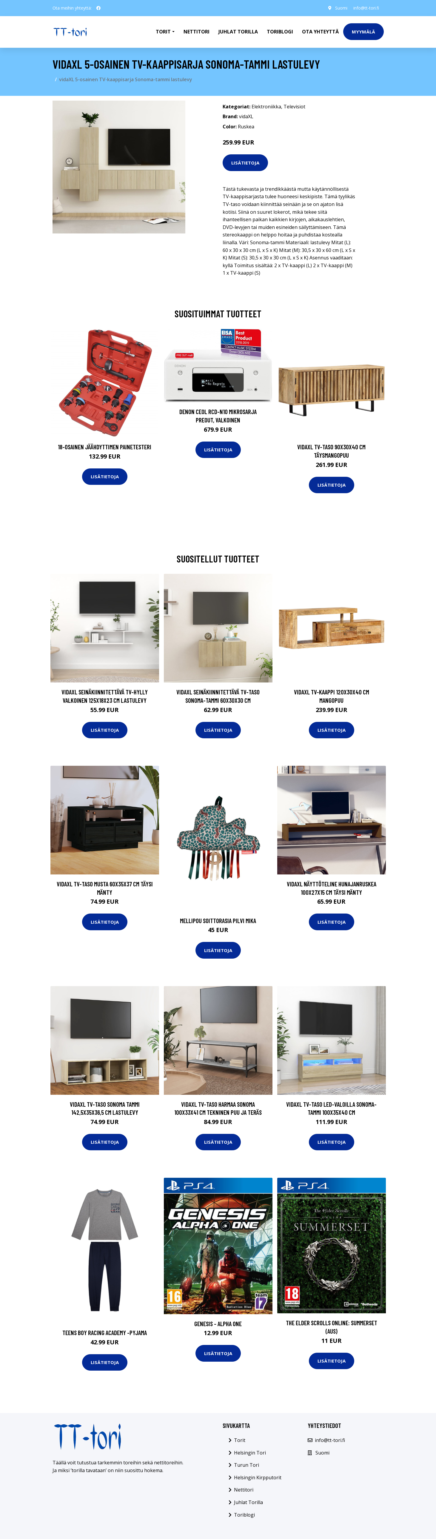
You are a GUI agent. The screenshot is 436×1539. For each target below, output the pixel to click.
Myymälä (363, 32)
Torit (239, 1440)
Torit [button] (163, 31)
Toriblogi (280, 31)
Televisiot (294, 106)
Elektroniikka (266, 106)
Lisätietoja (245, 163)
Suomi (341, 8)
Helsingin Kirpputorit (257, 1477)
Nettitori (196, 31)
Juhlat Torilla (238, 31)
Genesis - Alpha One (218, 1323)
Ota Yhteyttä (320, 31)
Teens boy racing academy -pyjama (104, 1332)
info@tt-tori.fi (366, 8)
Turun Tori (246, 1465)
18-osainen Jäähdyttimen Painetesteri (104, 447)
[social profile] (98, 8)
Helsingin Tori (250, 1452)
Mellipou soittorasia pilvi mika (218, 920)
